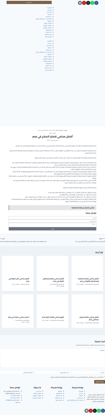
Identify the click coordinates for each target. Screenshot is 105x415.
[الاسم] (88, 372)
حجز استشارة (48, 34)
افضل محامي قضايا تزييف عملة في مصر (89, 318)
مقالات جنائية (48, 23)
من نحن (49, 10)
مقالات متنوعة (47, 27)
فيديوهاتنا (49, 30)
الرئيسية (49, 7)
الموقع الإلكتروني (28, 373)
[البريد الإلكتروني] (52, 372)
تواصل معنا (48, 36)
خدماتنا (50, 14)
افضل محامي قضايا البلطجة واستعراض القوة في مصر (88, 280)
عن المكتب (48, 16)
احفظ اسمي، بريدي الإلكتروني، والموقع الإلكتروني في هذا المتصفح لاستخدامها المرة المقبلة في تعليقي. (76, 377)
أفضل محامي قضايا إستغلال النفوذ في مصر (53, 280)
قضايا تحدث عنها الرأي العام (44, 18)
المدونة (49, 21)
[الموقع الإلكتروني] (17, 372)
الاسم (102, 373)
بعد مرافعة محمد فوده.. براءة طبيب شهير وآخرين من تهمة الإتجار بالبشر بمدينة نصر (25, 240)
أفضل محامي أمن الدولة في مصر (19, 280)
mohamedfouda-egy (90, 284)
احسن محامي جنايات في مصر (18, 317)
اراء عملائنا (49, 32)
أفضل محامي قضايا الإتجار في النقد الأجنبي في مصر (79, 240)
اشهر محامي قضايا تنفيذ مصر (53, 317)
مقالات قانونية (47, 25)
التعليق (101, 350)
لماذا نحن (49, 12)
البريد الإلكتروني (64, 373)
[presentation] (87, 265)
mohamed (23, 284)
